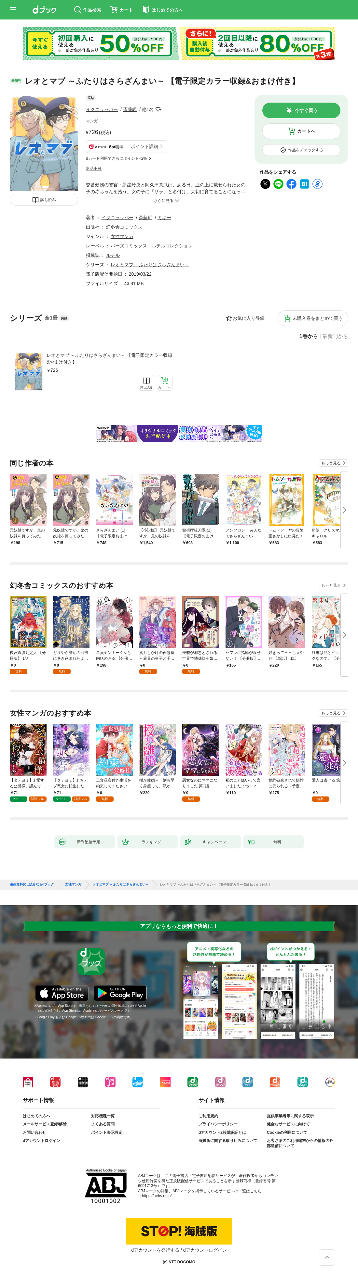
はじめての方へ (36, 1116)
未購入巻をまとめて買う (318, 318)
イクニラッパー (102, 109)
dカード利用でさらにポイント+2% (116, 158)
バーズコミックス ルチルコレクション (152, 245)
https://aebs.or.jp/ (157, 1196)
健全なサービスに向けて (288, 1124)
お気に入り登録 (249, 318)
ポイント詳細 (144, 146)
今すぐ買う (306, 110)
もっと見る (331, 463)
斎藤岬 (130, 109)
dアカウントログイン (41, 1140)
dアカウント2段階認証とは (222, 1132)
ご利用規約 (208, 1116)
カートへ (306, 131)
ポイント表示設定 (106, 1132)
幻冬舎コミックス (124, 227)
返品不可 (94, 168)
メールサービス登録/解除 (45, 1124)
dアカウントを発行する (155, 1250)
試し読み (48, 199)
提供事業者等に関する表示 (290, 1116)
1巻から (308, 336)
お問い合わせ (34, 1132)
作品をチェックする (305, 150)
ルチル (113, 255)
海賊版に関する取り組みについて (228, 1140)
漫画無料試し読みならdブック (32, 884)
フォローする (158, 109)
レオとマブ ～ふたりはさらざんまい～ (150, 264)
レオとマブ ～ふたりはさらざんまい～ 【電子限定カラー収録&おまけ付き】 (109, 359)
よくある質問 (103, 1124)
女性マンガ (122, 236)
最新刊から (335, 336)
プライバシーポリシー (218, 1124)
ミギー (164, 217)
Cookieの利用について (287, 1132)
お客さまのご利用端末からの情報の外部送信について (300, 1143)
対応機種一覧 (103, 1116)
